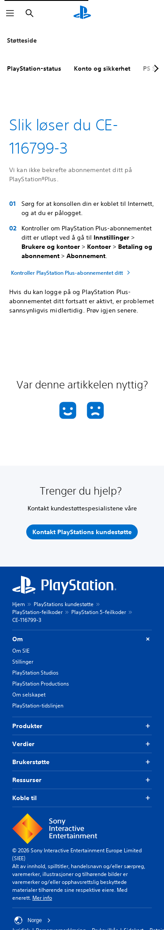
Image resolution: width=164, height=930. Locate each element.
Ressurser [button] (82, 780)
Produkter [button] (82, 726)
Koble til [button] (82, 798)
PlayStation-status (34, 68)
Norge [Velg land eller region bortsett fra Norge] (32, 920)
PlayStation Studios (35, 672)
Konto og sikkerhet (102, 68)
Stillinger (22, 661)
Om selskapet (28, 694)
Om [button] (82, 639)
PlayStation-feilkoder (37, 612)
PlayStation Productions (40, 683)
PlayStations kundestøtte (64, 604)
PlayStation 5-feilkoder (98, 612)
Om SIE (20, 650)
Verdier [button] (82, 744)
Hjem (18, 604)
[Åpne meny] (10, 13)
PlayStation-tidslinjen (37, 705)
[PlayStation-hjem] (82, 13)
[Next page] (155, 68)
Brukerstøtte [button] (82, 762)
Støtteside (22, 40)
